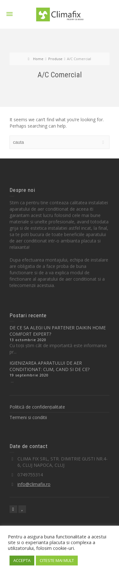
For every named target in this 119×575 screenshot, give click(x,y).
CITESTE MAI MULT (57, 560)
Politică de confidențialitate (37, 407)
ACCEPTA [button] (21, 560)
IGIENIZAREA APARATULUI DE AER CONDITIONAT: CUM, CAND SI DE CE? (49, 366)
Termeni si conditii (28, 417)
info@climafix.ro (33, 484)
